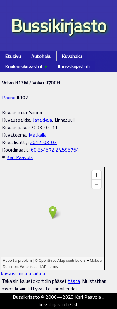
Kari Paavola (20, 157)
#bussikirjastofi (73, 66)
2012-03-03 (43, 142)
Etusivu (13, 56)
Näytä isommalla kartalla (23, 273)
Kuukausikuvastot (26, 66)
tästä (74, 281)
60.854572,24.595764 (55, 149)
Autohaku (41, 56)
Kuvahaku (72, 56)
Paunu (8, 97)
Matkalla (37, 135)
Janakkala (42, 120)
